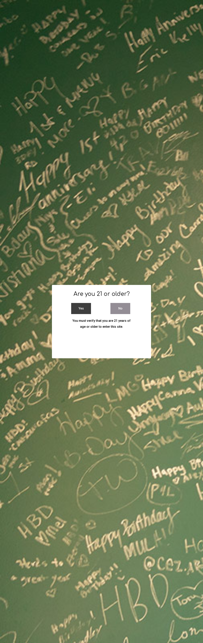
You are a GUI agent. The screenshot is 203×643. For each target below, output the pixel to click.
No (120, 308)
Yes (81, 308)
